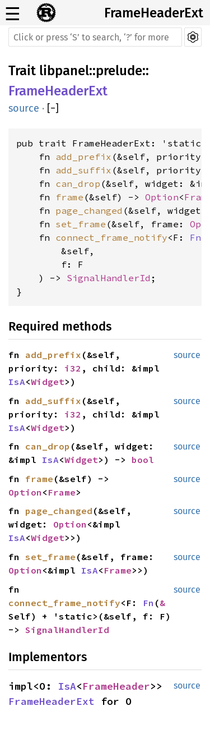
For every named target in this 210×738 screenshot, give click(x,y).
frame (69, 197)
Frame (62, 492)
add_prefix (83, 156)
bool (143, 459)
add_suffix (83, 170)
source (23, 108)
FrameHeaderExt (153, 13)
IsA (16, 381)
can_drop (77, 183)
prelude (119, 71)
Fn (195, 237)
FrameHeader (116, 686)
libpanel (64, 71)
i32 (72, 368)
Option (162, 197)
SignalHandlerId (109, 277)
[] (53, 108)
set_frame (80, 224)
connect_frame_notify (111, 237)
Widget (47, 381)
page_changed (89, 210)
